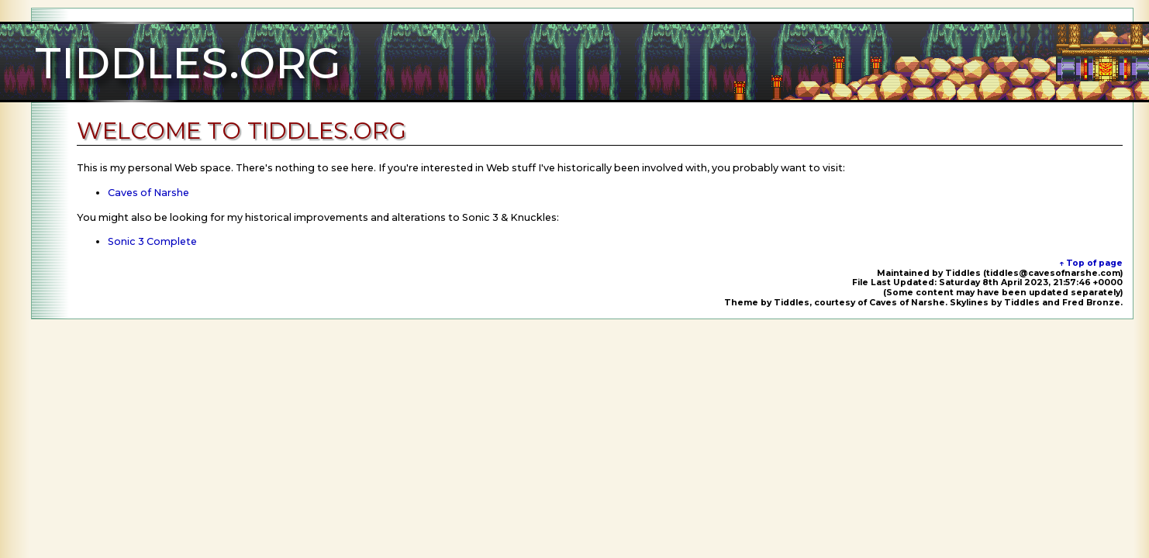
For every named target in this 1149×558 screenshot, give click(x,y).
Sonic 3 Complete (152, 241)
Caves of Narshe (148, 192)
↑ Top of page (1091, 263)
